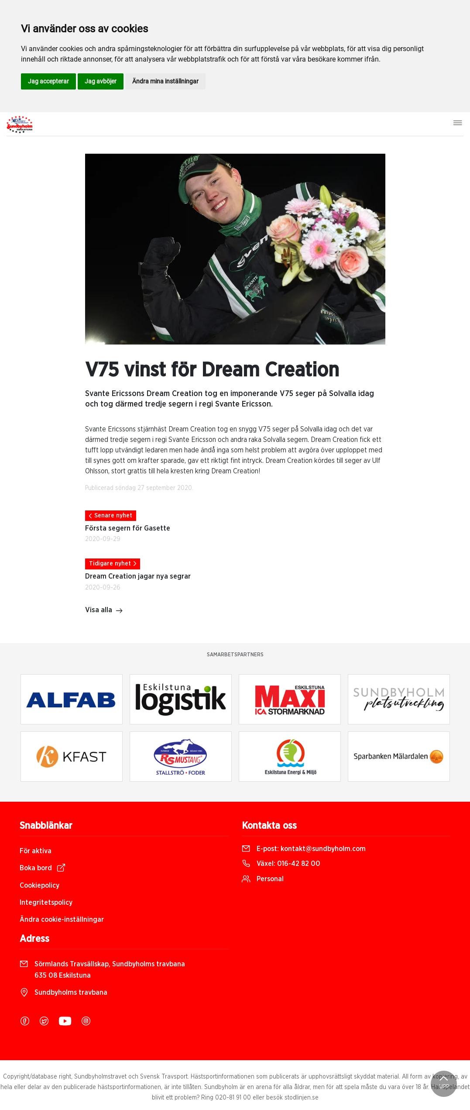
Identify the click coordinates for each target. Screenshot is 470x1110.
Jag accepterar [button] (48, 81)
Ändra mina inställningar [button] (165, 81)
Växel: (281, 863)
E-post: (304, 849)
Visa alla (104, 611)
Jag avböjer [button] (101, 81)
